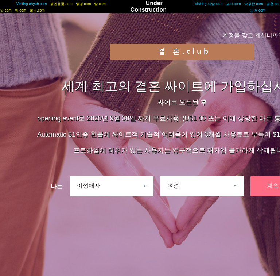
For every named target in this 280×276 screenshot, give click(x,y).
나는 (56, 186)
